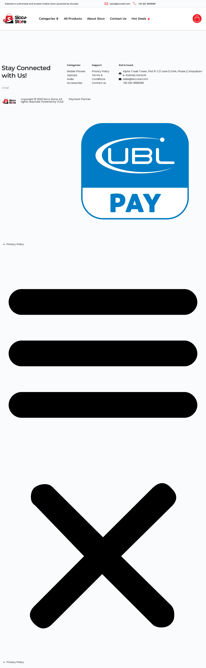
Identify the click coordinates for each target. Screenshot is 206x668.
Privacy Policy (15, 244)
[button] (103, 453)
